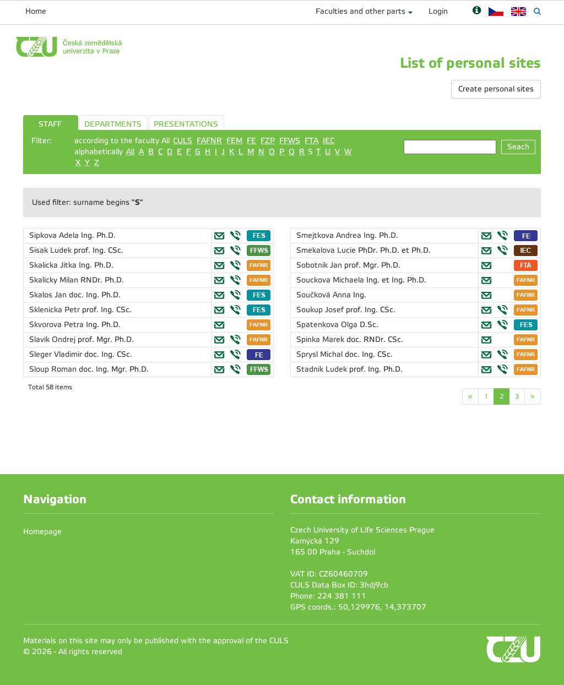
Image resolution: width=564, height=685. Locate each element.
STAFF (50, 124)
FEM (234, 141)
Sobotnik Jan (320, 265)
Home (35, 11)
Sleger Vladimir (56, 354)
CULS (182, 141)
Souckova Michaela (331, 280)
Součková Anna (324, 295)
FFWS (289, 141)
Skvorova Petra (57, 324)
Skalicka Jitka (54, 265)
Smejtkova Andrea (330, 235)
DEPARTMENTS (113, 124)
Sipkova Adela (55, 235)
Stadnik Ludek (322, 369)
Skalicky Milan (54, 280)
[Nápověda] (477, 11)
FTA (311, 141)
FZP (268, 141)
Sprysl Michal (320, 354)
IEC (328, 141)
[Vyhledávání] (537, 11)
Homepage (42, 532)
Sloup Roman (54, 369)
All (130, 152)
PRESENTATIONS (186, 124)
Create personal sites (496, 89)
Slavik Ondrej (53, 339)
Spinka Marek (321, 339)
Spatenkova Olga (328, 324)
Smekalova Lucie (327, 250)
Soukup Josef (321, 310)
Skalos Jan (49, 295)
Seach (518, 147)
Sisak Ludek (51, 250)
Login (438, 11)
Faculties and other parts (360, 11)
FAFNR (209, 141)
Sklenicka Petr (55, 310)
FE (251, 141)
